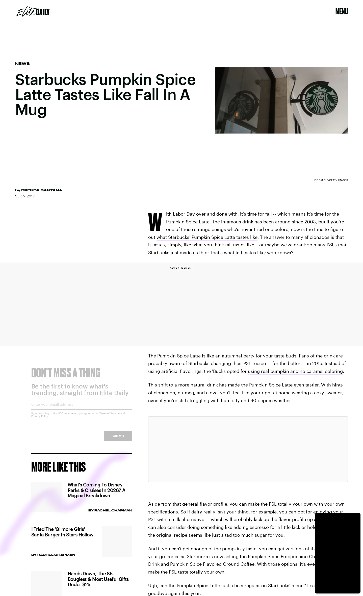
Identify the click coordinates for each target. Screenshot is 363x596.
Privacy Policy (40, 419)
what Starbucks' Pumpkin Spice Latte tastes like (207, 237)
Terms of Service (109, 417)
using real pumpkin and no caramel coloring (295, 371)
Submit (118, 440)
